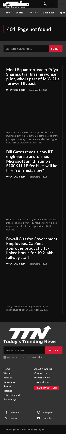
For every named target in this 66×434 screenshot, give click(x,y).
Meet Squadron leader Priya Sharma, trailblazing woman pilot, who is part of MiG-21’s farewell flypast (32, 76)
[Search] (55, 48)
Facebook (16, 412)
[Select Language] (16, 4)
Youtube (47, 418)
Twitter (14, 418)
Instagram (48, 412)
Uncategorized (15, 90)
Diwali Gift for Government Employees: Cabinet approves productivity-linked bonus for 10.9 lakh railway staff (31, 248)
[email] (24, 350)
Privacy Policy (36, 357)
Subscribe (54, 350)
